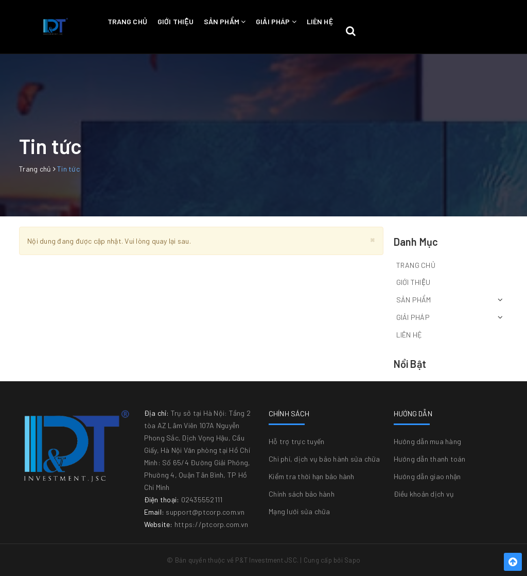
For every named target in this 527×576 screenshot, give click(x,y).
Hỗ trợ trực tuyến (296, 441)
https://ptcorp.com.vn (211, 524)
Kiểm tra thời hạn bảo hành (312, 476)
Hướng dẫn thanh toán (430, 458)
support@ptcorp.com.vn (205, 511)
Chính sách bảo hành (302, 493)
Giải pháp (276, 21)
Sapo (352, 560)
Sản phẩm (224, 21)
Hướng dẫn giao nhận (427, 476)
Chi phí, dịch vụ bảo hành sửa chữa (324, 458)
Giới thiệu (175, 21)
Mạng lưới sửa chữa (299, 511)
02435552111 (202, 499)
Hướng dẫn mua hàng (428, 441)
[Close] (372, 239)
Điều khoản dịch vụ (424, 493)
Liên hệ (320, 21)
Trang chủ (127, 21)
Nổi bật (410, 364)
